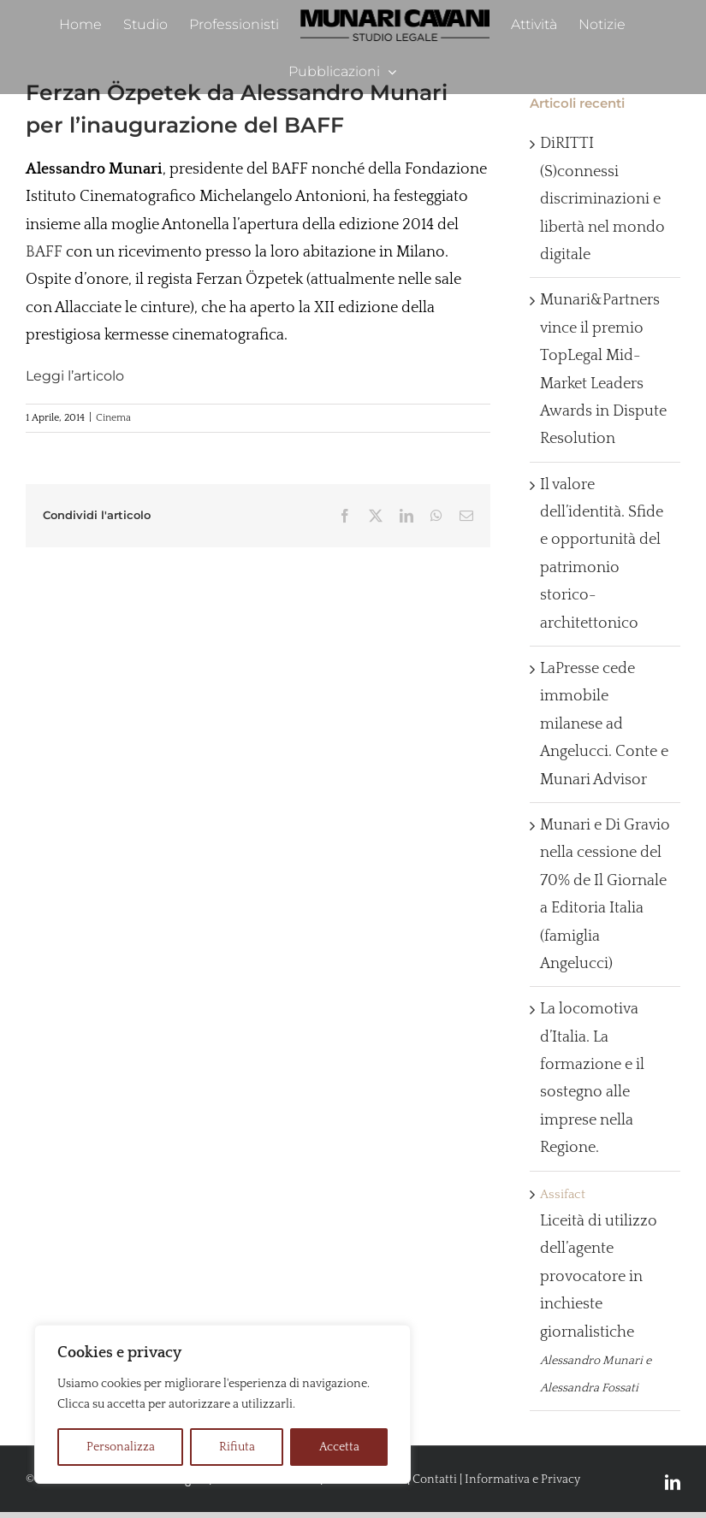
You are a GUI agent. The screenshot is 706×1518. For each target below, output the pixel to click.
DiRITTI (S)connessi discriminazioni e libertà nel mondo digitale (602, 199)
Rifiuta (237, 1447)
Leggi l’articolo (75, 376)
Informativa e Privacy (522, 1479)
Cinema (113, 417)
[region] (222, 1404)
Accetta (339, 1447)
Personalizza (120, 1447)
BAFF (44, 252)
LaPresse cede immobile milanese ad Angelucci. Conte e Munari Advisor (604, 724)
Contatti (434, 1479)
